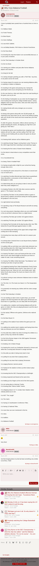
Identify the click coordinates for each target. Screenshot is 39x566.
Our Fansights (17, 496)
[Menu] (2, 2)
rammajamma (5, 10)
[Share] (33, 20)
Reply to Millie (34, 445)
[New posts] (33, 2)
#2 (35, 435)
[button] (3, 470)
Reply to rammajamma (32, 424)
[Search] (37, 2)
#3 (35, 456)
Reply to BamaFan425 (32, 463)
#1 (35, 20)
